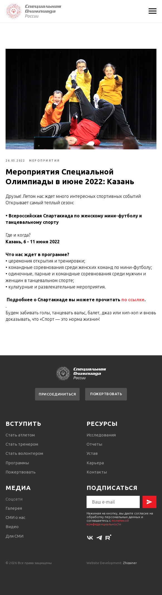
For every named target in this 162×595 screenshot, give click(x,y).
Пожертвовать (21, 472)
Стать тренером (22, 444)
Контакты (97, 472)
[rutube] (108, 538)
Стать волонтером (24, 453)
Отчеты (94, 444)
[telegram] (99, 538)
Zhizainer (130, 563)
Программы (17, 462)
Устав (92, 453)
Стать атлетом (20, 435)
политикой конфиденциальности (108, 522)
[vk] (90, 538)
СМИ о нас (15, 517)
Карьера (95, 462)
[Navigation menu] (152, 11)
